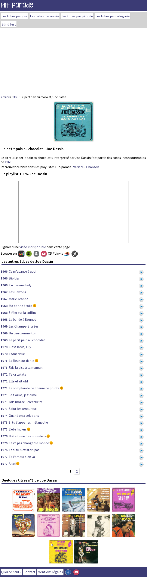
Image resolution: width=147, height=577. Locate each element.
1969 (8, 162)
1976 (4, 436)
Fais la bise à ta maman (26, 367)
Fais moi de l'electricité (26, 402)
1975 (4, 422)
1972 (4, 374)
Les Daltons (17, 292)
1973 (4, 388)
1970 (4, 347)
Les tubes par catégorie (112, 16)
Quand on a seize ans (24, 415)
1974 (4, 415)
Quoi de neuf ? (11, 572)
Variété (78, 167)
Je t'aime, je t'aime (23, 395)
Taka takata (17, 374)
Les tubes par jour (14, 16)
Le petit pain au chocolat (27, 340)
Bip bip (14, 278)
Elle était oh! (18, 381)
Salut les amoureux (23, 408)
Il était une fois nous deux (27, 436)
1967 (4, 292)
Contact (30, 572)
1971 (4, 360)
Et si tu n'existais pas (24, 450)
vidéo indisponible (32, 247)
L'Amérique (17, 354)
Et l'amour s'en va (22, 457)
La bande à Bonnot (22, 319)
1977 (4, 457)
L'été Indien (18, 429)
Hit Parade (17, 5)
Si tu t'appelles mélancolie (28, 422)
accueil (5, 97)
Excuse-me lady (20, 285)
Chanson (92, 167)
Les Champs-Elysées (24, 326)
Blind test (8, 24)
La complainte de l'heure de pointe (34, 388)
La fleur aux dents (21, 360)
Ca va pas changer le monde (29, 443)
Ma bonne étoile (21, 306)
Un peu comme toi (22, 333)
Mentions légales (50, 572)
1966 (4, 271)
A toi (12, 463)
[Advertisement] (73, 60)
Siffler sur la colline (23, 312)
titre (15, 97)
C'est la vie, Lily (20, 347)
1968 (4, 306)
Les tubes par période (77, 16)
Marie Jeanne (18, 299)
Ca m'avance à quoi (22, 271)
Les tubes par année (44, 16)
